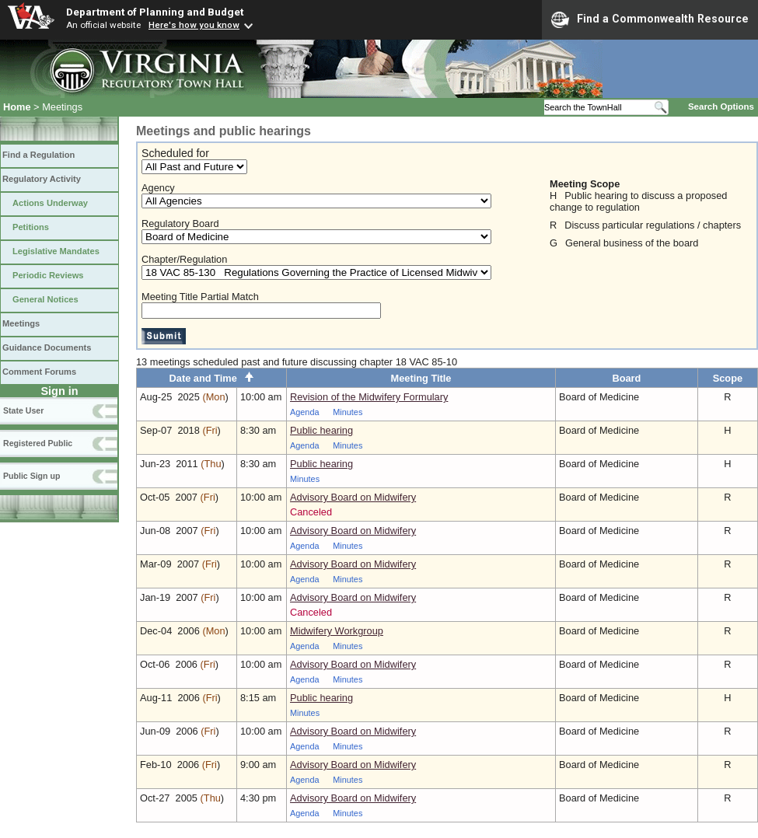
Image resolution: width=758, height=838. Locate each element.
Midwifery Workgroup (336, 631)
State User (23, 410)
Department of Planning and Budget (154, 11)
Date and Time (211, 378)
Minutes (347, 412)
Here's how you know (193, 24)
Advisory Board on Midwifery (353, 497)
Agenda (305, 412)
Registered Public (37, 443)
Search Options (721, 106)
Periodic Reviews (48, 275)
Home (17, 107)
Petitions (30, 227)
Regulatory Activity (41, 178)
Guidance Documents (46, 347)
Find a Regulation (38, 154)
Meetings (21, 323)
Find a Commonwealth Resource (650, 19)
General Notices (45, 299)
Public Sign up (31, 475)
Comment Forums (39, 371)
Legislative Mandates (56, 251)
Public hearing (321, 430)
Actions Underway (50, 203)
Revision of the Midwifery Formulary (369, 397)
